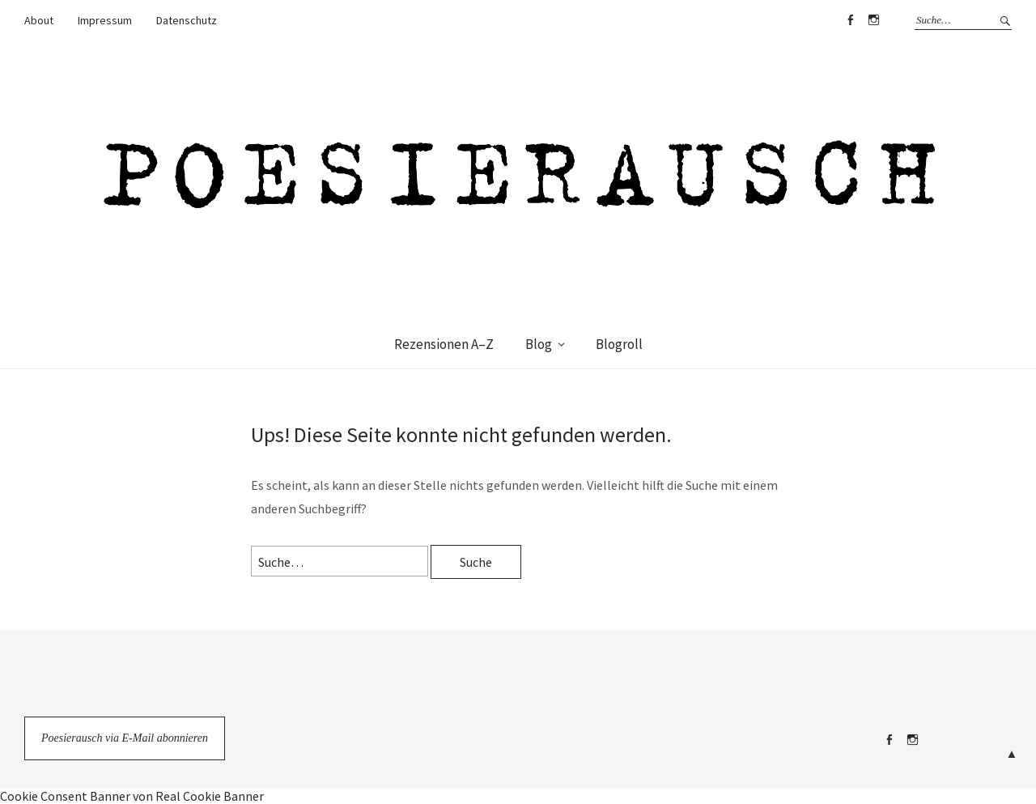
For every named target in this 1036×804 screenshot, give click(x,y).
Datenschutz (186, 20)
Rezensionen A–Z (444, 344)
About (38, 20)
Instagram (873, 20)
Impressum (105, 20)
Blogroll (619, 344)
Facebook (850, 20)
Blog (538, 344)
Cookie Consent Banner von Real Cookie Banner (132, 796)
